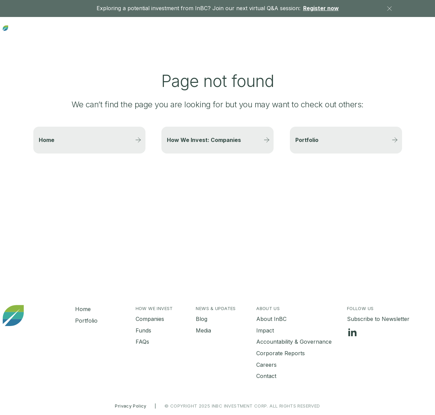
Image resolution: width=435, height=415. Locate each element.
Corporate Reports (280, 353)
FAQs (142, 341)
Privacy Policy (130, 406)
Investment (221, 32)
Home (46, 140)
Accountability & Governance (294, 341)
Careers (266, 364)
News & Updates (313, 32)
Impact (265, 330)
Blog (201, 318)
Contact (266, 376)
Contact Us (418, 33)
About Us (369, 32)
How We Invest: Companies (204, 140)
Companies (150, 318)
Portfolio (268, 33)
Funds (143, 330)
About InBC (271, 318)
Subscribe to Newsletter (378, 318)
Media (203, 330)
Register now (321, 8)
